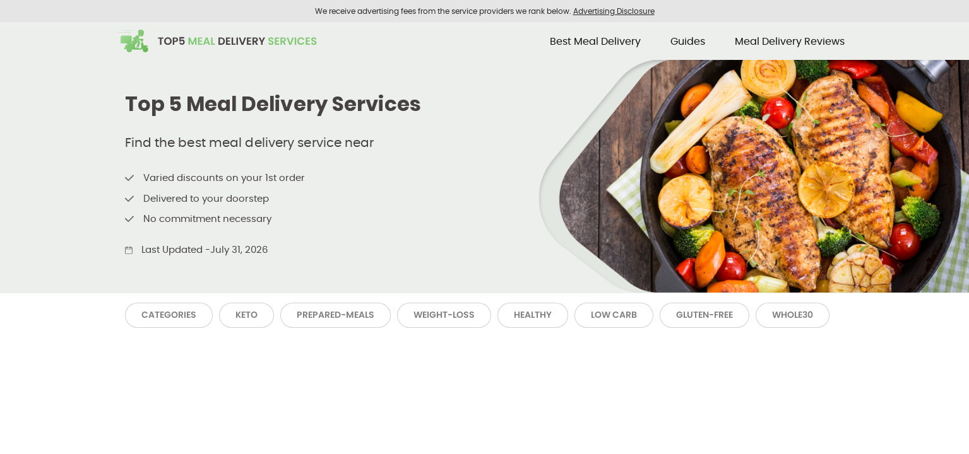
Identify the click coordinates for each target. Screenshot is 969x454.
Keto (246, 314)
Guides (687, 41)
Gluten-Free (704, 314)
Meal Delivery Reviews (790, 41)
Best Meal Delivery (595, 41)
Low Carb (614, 314)
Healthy (533, 314)
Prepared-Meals (335, 314)
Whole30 (792, 314)
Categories (168, 314)
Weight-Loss (444, 314)
